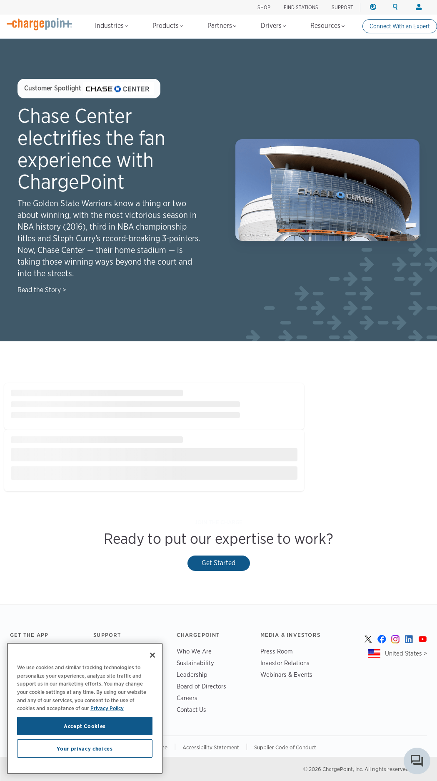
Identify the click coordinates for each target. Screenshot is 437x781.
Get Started (218, 563)
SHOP (263, 7)
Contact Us (191, 709)
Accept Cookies (85, 726)
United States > (406, 653)
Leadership (192, 674)
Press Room (276, 651)
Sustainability (195, 663)
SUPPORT (342, 7)
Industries (111, 26)
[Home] (39, 24)
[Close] (152, 655)
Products (167, 26)
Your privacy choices (84, 748)
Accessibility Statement (210, 747)
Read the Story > (41, 290)
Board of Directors (201, 686)
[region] (85, 708)
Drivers (273, 26)
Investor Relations (285, 663)
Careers (187, 698)
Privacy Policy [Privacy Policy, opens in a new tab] (107, 708)
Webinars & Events (286, 674)
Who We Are (194, 651)
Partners (221, 26)
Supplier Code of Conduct (285, 747)
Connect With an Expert (400, 26)
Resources (327, 26)
